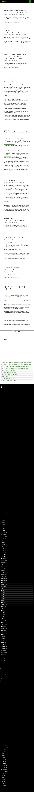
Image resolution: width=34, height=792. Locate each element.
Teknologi (2, 421)
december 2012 (3, 622)
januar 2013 (3, 620)
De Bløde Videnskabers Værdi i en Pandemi (8, 347)
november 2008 (3, 719)
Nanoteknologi (3, 417)
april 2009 (2, 709)
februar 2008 (3, 737)
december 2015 (3, 554)
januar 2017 (3, 530)
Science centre (25, 235)
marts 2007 (2, 759)
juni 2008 (2, 729)
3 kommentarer (22, 14)
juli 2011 (2, 656)
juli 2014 (2, 588)
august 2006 (3, 773)
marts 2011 (2, 664)
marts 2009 (2, 711)
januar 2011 (3, 668)
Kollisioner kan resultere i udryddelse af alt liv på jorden (10, 353)
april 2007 (2, 757)
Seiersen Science (23, 10)
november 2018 (3, 488)
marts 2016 (2, 548)
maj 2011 (2, 660)
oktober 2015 (3, 558)
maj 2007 (2, 755)
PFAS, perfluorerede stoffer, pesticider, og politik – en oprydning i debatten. (19, 362)
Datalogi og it (7, 218)
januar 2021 (3, 459)
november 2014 (3, 580)
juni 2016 (2, 542)
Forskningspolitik (3, 427)
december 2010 (3, 670)
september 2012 (3, 628)
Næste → (19, 331)
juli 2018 (2, 494)
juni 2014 (2, 590)
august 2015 (3, 562)
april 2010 (2, 686)
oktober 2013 (3, 602)
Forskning (2, 425)
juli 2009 (2, 703)
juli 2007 (2, 751)
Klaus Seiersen (15, 14)
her (4, 254)
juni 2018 (2, 496)
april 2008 (2, 733)
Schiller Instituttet (20, 84)
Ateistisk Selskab (16, 37)
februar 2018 (3, 504)
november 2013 (3, 600)
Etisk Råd (6, 39)
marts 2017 (2, 526)
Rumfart (2, 419)
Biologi (5, 54)
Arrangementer (7, 235)
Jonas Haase (15, 81)
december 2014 (3, 578)
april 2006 (2, 781)
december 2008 (3, 717)
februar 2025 (3, 451)
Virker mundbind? (6, 376)
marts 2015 (2, 572)
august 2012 (3, 630)
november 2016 (3, 532)
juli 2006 (2, 775)
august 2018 (3, 492)
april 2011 (2, 662)
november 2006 (3, 767)
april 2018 (2, 500)
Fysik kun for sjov (13, 180)
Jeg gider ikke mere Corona (10, 378)
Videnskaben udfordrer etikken (16, 288)
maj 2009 (2, 707)
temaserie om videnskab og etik (13, 295)
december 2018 (3, 486)
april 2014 (2, 594)
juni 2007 (2, 753)
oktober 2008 (3, 721)
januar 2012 (3, 644)
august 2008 (3, 725)
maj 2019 (2, 478)
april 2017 (2, 524)
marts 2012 (2, 640)
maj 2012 (2, 636)
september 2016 (3, 536)
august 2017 (3, 516)
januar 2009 (3, 715)
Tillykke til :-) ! (11, 269)
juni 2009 (2, 705)
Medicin (2, 415)
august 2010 (3, 678)
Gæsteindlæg (3, 429)
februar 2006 (3, 785)
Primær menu (32, 1)
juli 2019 (2, 476)
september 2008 (3, 723)
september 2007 (3, 747)
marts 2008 (2, 735)
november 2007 (3, 743)
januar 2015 (3, 576)
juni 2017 (2, 520)
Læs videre (6, 46)
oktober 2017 (3, 512)
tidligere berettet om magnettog (12, 97)
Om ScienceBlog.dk (4, 437)
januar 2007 (3, 763)
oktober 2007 (3, 745)
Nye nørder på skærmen (15, 12)
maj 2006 (2, 779)
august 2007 (3, 749)
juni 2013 (2, 610)
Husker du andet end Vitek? (5, 350)
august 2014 (3, 586)
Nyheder (18, 10)
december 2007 (3, 741)
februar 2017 (3, 528)
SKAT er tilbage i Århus (15, 220)
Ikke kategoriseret (7, 30)
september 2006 (3, 771)
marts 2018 (2, 502)
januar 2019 (3, 484)
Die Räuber (9, 80)
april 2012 (2, 638)
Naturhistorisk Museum (15, 242)
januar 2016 (3, 552)
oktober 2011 (3, 650)
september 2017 (3, 514)
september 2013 (3, 604)
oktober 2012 (3, 626)
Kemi (2, 409)
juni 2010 (2, 682)
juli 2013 (2, 608)
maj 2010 (2, 684)
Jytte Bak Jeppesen (16, 291)
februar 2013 (3, 618)
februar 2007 (3, 761)
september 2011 (3, 652)
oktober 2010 (3, 674)
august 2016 (3, 538)
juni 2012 (2, 634)
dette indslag (23, 226)
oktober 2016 (3, 534)
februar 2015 (3, 574)
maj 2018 (2, 498)
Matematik (3, 413)
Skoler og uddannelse (21, 54)
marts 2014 (2, 596)
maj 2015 (2, 568)
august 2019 (3, 474)
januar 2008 (3, 739)
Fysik (5, 178)
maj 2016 (2, 544)
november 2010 (3, 672)
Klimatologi (3, 411)
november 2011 (3, 648)
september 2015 (3, 560)
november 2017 (3, 510)
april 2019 (2, 480)
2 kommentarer (22, 239)
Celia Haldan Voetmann (17, 135)
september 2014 (3, 584)
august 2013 (3, 606)
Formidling (11, 10)
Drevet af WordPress (4, 790)
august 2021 (3, 457)
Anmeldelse (6, 10)
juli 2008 (2, 727)
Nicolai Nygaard (16, 34)
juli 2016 (2, 540)
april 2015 (2, 570)
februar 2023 (3, 453)
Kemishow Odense (7, 156)
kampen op (24, 63)
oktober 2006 (3, 769)
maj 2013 (2, 612)
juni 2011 (2, 658)
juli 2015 (2, 564)
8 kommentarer (23, 34)
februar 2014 (3, 598)
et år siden (9, 225)
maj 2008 (2, 731)
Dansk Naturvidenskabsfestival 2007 (16, 132)
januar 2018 (3, 506)
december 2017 (3, 508)
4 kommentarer (22, 182)
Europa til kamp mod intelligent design (14, 57)
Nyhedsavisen (9, 37)
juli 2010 (2, 680)
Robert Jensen (15, 182)
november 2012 (3, 624)
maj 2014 (2, 592)
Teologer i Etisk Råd (13, 32)
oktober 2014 (3, 582)
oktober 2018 (3, 490)
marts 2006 (2, 783)
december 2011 (3, 646)
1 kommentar (21, 81)
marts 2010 (2, 688)
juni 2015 (2, 566)
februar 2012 (3, 642)
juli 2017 (2, 518)
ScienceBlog (3, 1)
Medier (15, 10)
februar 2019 (3, 482)
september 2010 (3, 676)
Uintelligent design (13, 238)
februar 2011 (3, 666)
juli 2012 (2, 632)
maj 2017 (2, 522)
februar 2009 (3, 713)
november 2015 (3, 556)
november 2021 (3, 455)
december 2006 (3, 765)
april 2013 (2, 614)
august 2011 (3, 654)
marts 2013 (2, 616)
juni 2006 (2, 777)
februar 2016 (3, 550)
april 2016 (2, 546)
